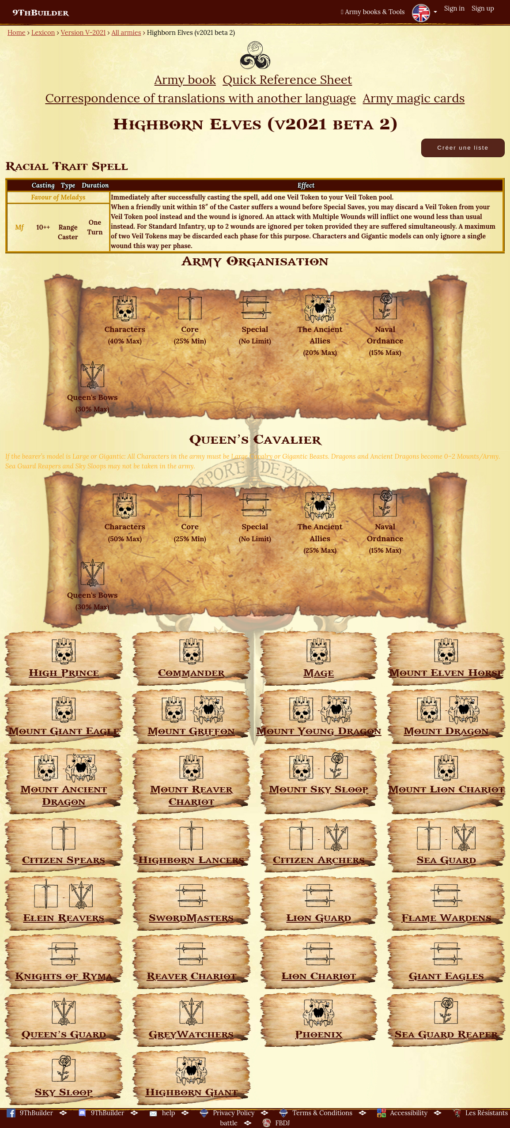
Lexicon (43, 32)
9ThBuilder (40, 12)
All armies (126, 32)
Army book (185, 79)
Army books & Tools (372, 12)
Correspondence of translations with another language (200, 98)
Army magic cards (414, 98)
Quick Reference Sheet (287, 79)
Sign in (454, 8)
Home (17, 32)
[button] (424, 13)
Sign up (483, 8)
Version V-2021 (83, 32)
